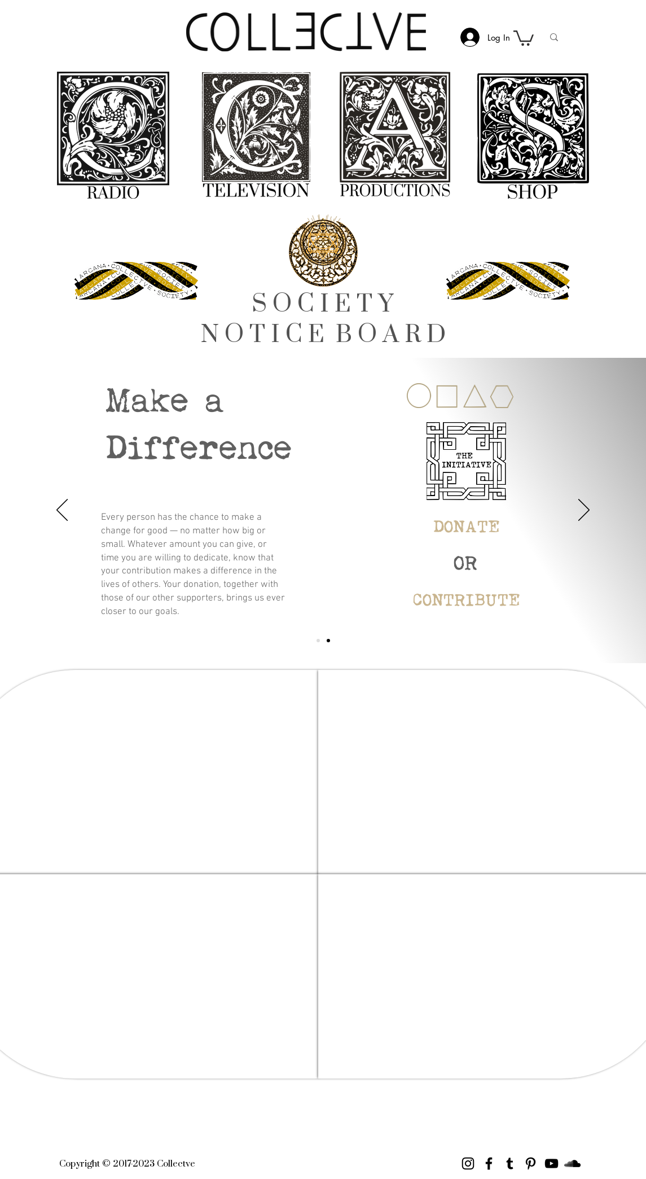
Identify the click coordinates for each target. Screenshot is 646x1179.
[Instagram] (468, 1163)
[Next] (584, 511)
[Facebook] (489, 1163)
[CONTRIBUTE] (466, 601)
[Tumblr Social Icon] (510, 1163)
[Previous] (62, 511)
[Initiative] (318, 640)
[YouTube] (551, 1163)
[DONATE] (466, 528)
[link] (523, 37)
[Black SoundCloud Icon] (572, 1163)
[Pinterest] (530, 1163)
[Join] (328, 640)
